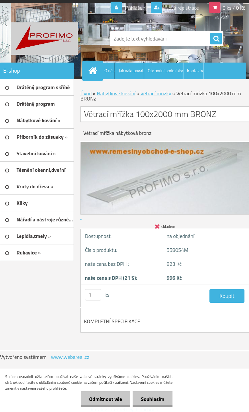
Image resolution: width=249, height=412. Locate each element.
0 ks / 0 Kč (233, 8)
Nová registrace (181, 8)
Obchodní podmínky (165, 70)
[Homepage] (94, 71)
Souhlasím (152, 399)
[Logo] (44, 38)
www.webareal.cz (70, 357)
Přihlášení (136, 8)
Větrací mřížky (155, 93)
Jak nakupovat (131, 70)
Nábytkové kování (116, 93)
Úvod (86, 93)
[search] (216, 39)
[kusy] (93, 294)
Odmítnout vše (105, 399)
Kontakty (195, 70)
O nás (109, 70)
